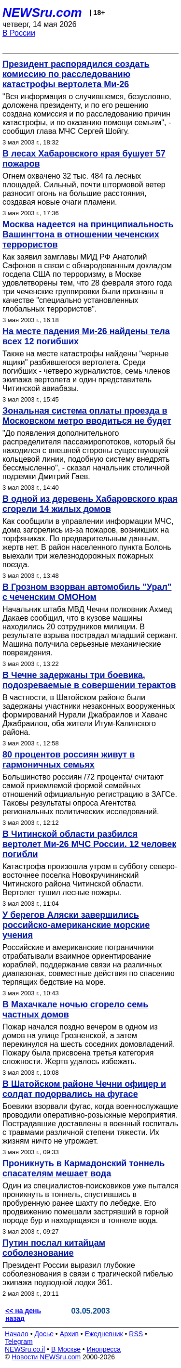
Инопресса (104, 1349)
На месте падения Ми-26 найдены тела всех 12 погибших (86, 336)
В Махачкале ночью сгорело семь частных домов (75, 1009)
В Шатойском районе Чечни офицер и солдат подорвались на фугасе (84, 1089)
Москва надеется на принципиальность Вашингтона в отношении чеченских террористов (88, 234)
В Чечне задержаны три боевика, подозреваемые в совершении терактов (89, 680)
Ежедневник (104, 1334)
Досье (44, 1334)
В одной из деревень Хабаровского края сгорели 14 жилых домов (90, 504)
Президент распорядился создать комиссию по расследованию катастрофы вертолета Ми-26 (75, 74)
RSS (136, 1334)
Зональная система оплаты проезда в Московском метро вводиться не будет (86, 416)
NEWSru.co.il (25, 1349)
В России (18, 33)
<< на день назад (23, 1314)
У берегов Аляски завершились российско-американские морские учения (76, 925)
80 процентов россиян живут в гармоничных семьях (68, 759)
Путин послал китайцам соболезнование (53, 1248)
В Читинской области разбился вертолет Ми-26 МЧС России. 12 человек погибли (89, 844)
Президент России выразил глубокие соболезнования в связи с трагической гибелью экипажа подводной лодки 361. (87, 1274)
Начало (16, 1334)
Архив (69, 1334)
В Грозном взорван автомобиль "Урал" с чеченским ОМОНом (86, 592)
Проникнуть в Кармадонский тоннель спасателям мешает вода (83, 1168)
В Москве (66, 1349)
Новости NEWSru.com (46, 1357)
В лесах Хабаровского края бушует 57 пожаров (84, 159)
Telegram (19, 1341)
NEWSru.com (42, 12)
